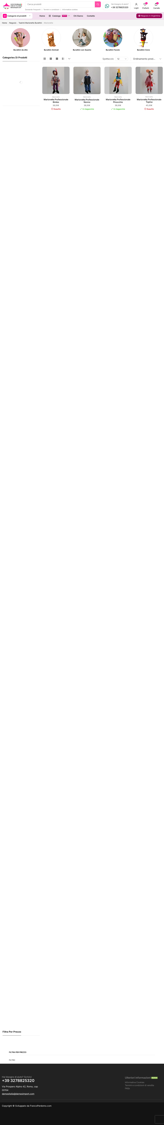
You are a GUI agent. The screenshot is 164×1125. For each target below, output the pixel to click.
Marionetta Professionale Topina (149, 100)
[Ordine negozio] (147, 59)
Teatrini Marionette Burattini (30, 23)
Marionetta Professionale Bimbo (56, 100)
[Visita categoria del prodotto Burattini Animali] (51, 50)
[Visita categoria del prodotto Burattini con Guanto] (82, 50)
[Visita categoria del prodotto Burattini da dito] (20, 50)
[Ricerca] (98, 4)
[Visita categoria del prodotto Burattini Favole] (113, 50)
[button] (136, 6)
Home (4, 23)
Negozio (12, 23)
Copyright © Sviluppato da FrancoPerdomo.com (27, 1106)
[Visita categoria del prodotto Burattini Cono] (143, 50)
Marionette (56, 97)
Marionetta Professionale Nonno (87, 100)
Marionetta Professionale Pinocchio (118, 100)
